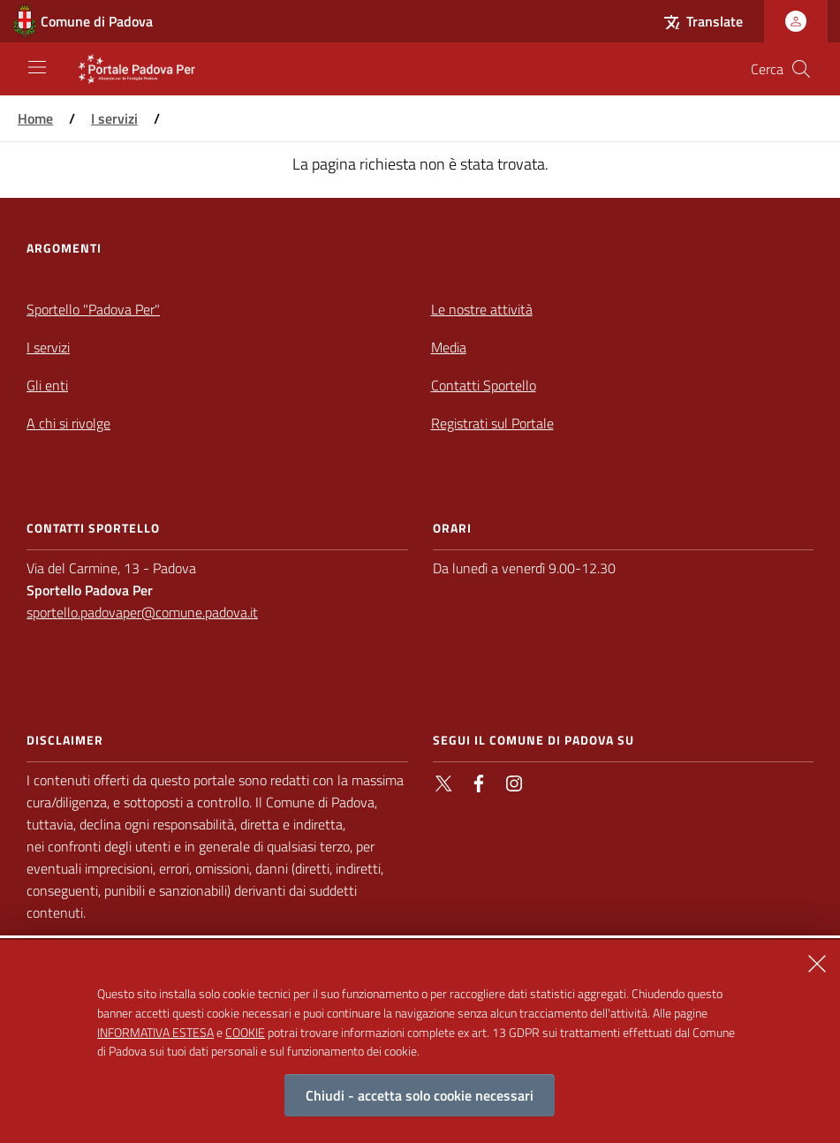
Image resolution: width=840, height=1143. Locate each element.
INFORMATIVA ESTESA (155, 1044)
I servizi (114, 118)
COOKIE (245, 1044)
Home (35, 118)
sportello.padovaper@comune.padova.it (142, 612)
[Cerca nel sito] (801, 68)
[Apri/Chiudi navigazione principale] (37, 67)
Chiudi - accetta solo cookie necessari (420, 1108)
